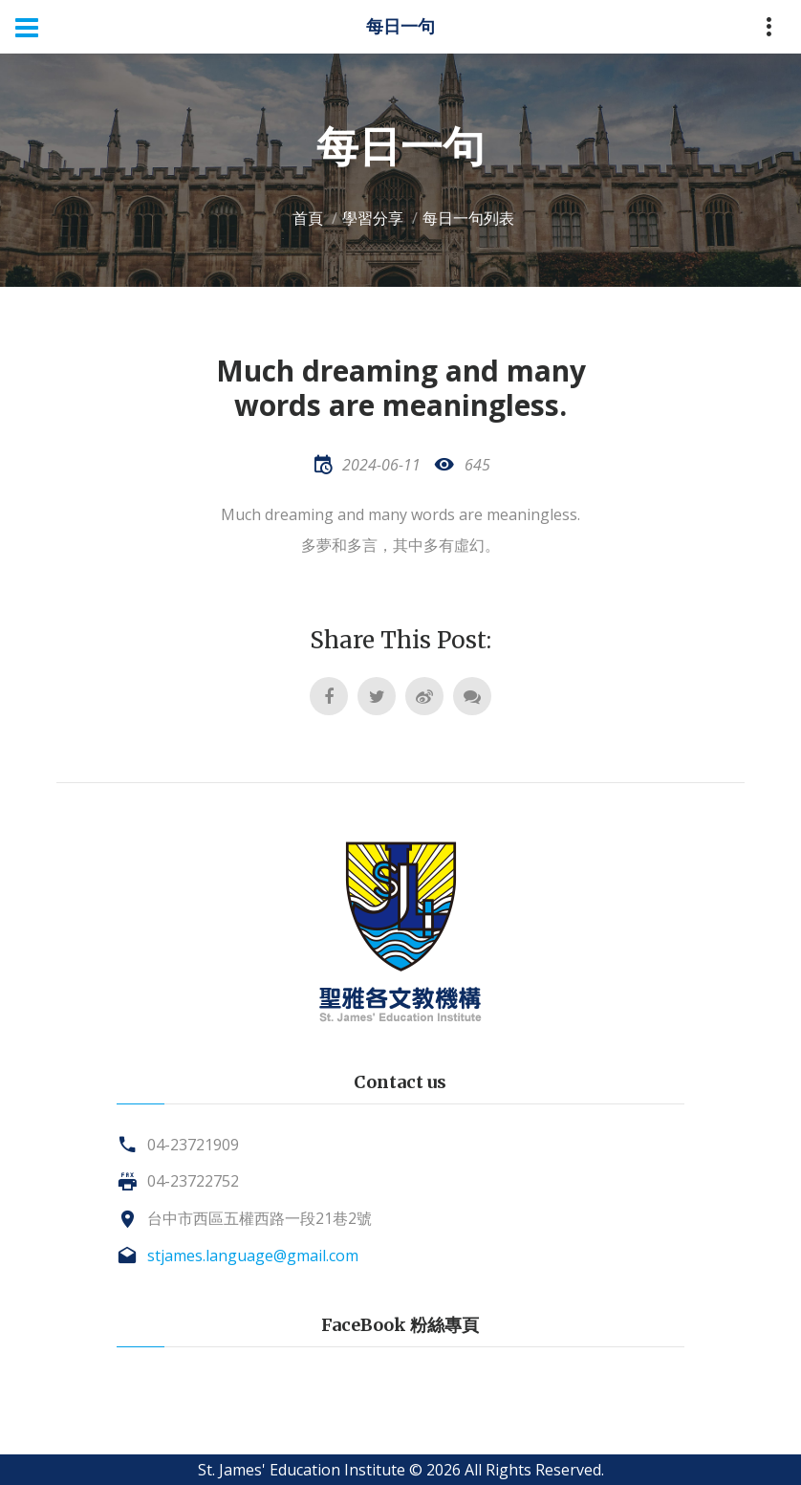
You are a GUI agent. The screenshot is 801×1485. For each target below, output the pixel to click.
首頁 (307, 218)
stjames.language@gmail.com (252, 1255)
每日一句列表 (468, 218)
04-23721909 (193, 1144)
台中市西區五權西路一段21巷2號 (259, 1218)
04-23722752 (193, 1180)
